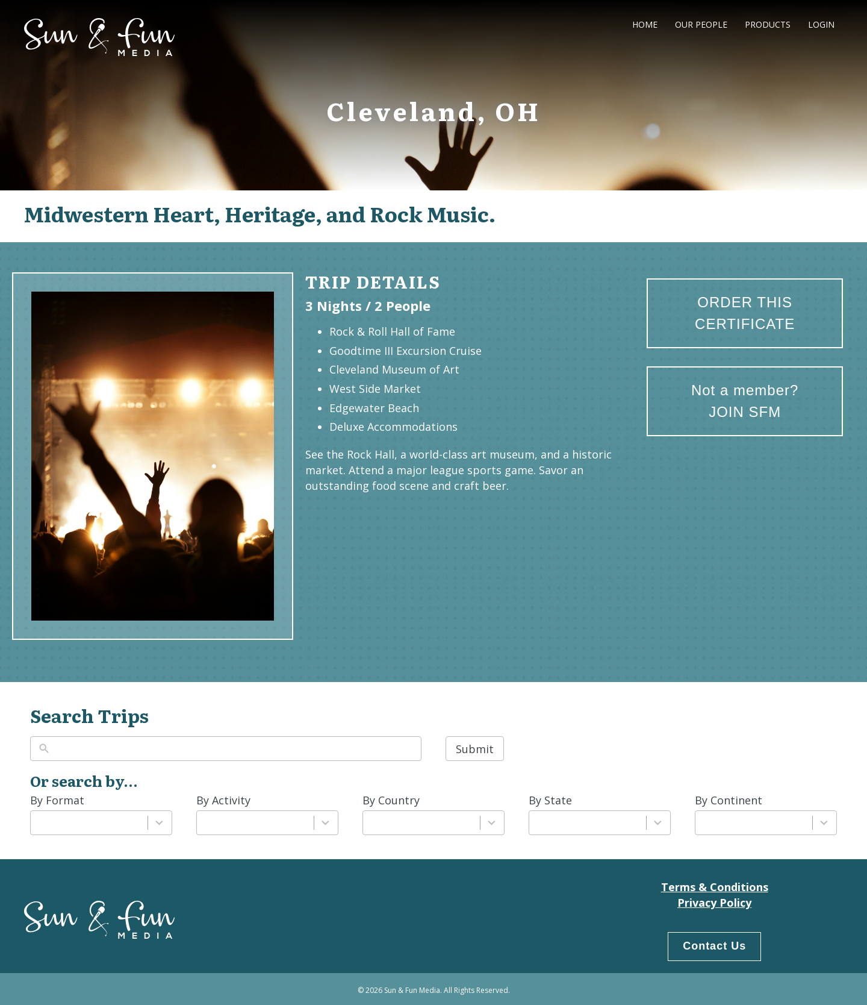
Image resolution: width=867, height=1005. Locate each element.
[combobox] (89, 822)
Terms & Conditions (714, 887)
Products (768, 24)
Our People (701, 24)
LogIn (821, 24)
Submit (475, 749)
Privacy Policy (714, 902)
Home (644, 24)
